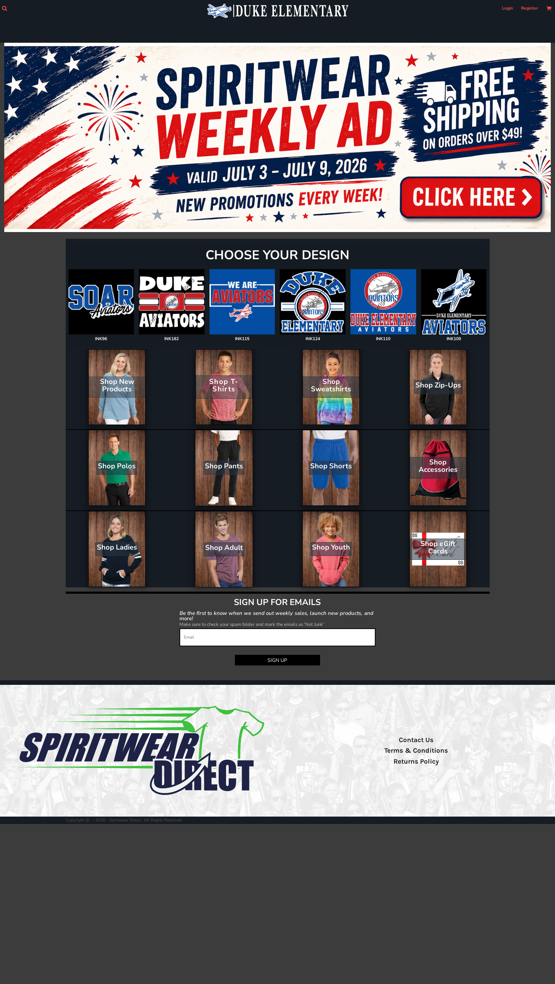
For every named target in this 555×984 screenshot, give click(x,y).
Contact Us (416, 740)
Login (507, 8)
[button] (4, 8)
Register (529, 8)
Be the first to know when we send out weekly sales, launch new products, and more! (276, 615)
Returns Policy (416, 761)
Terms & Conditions (416, 750)
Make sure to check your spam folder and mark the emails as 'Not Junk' (251, 624)
